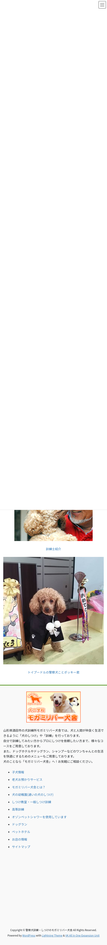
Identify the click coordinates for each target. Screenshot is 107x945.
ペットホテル (21, 831)
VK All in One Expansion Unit (82, 935)
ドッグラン (19, 824)
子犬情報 (18, 772)
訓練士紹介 (53, 549)
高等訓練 (18, 809)
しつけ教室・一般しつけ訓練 (31, 802)
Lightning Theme (52, 935)
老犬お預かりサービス (27, 779)
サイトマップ (21, 846)
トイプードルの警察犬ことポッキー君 (53, 672)
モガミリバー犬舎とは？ (28, 787)
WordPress (28, 935)
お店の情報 (19, 839)
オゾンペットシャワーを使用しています (39, 817)
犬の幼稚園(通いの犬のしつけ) (33, 794)
